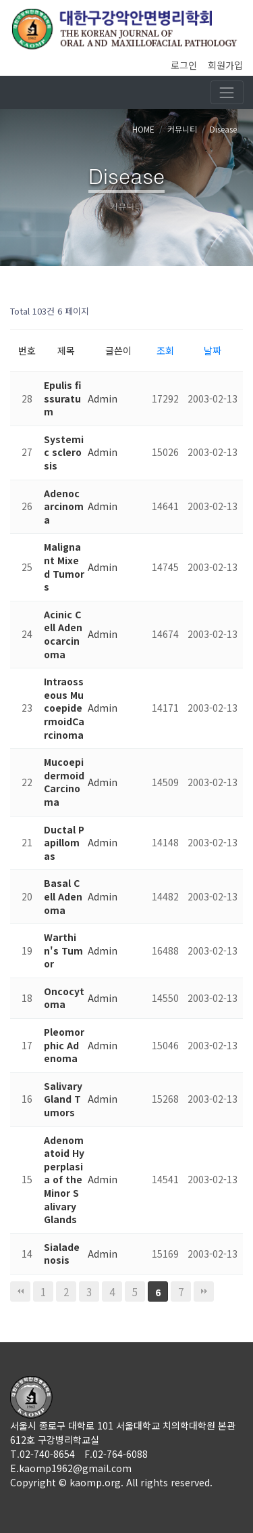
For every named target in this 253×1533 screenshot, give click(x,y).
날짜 (212, 350)
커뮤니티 (182, 129)
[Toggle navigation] (227, 92)
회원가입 (225, 65)
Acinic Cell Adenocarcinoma (63, 634)
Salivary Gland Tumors (63, 1099)
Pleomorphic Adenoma (64, 1045)
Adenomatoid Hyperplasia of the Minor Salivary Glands (64, 1180)
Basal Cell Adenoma (63, 896)
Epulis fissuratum (62, 398)
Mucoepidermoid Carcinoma (64, 781)
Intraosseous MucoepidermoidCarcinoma (64, 707)
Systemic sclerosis (64, 452)
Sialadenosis (62, 1253)
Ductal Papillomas (64, 843)
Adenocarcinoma (64, 506)
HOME (143, 129)
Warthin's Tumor (63, 950)
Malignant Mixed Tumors (64, 566)
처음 (20, 1291)
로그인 (184, 65)
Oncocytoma (64, 997)
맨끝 (204, 1291)
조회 (165, 350)
